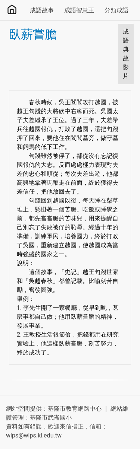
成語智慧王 (79, 10)
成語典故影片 (126, 54)
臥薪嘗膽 (33, 34)
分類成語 (116, 10)
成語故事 (42, 10)
